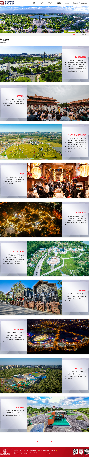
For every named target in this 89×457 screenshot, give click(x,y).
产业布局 (72, 34)
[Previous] (37, 441)
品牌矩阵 (83, 34)
